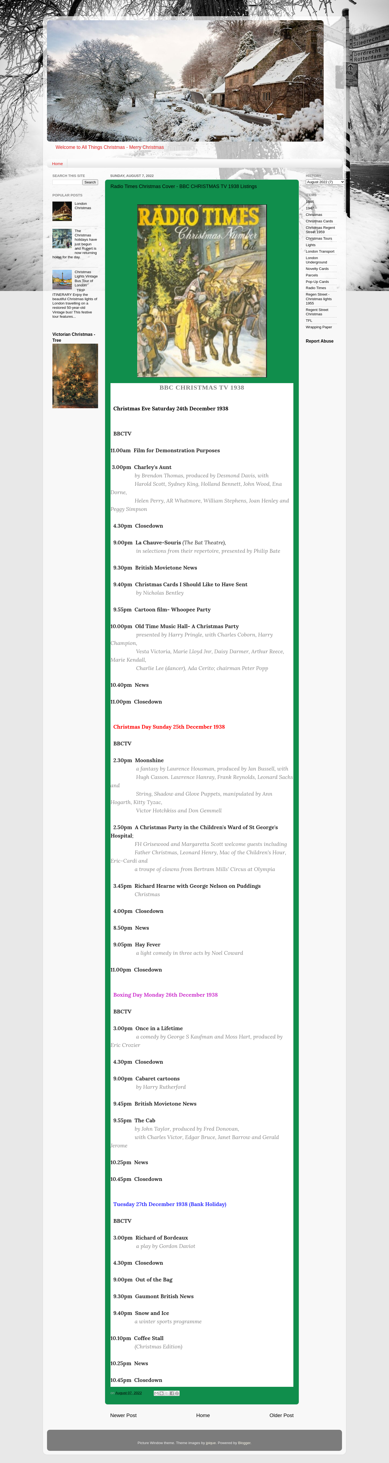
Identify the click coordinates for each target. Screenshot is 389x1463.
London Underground (316, 260)
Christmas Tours (319, 238)
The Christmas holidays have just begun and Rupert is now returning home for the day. (74, 244)
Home (57, 163)
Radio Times (316, 288)
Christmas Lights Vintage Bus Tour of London (86, 278)
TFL (309, 321)
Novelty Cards (317, 269)
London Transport (320, 251)
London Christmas (83, 206)
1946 (310, 202)
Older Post (282, 1415)
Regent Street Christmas (317, 312)
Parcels (312, 275)
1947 (310, 208)
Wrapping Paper (319, 327)
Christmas (314, 215)
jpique (211, 1443)
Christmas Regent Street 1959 (320, 230)
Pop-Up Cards (317, 282)
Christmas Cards (319, 221)
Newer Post (123, 1415)
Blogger (244, 1443)
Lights (311, 245)
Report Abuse (320, 341)
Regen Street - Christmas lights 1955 (319, 298)
